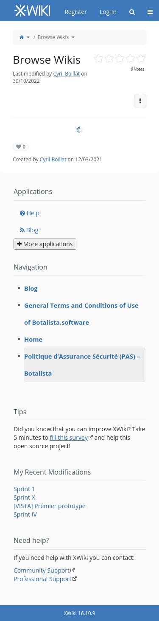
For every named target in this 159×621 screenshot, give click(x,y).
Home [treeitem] (33, 339)
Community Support (42, 570)
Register (75, 12)
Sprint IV (25, 514)
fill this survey (69, 437)
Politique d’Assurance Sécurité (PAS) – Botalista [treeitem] (82, 364)
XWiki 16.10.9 (79, 613)
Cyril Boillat (66, 73)
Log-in (108, 12)
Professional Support (43, 579)
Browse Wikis (53, 37)
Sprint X (24, 497)
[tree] (79, 331)
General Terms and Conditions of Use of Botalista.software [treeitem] (81, 313)
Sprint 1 (24, 489)
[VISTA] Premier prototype (50, 506)
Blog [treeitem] (31, 288)
